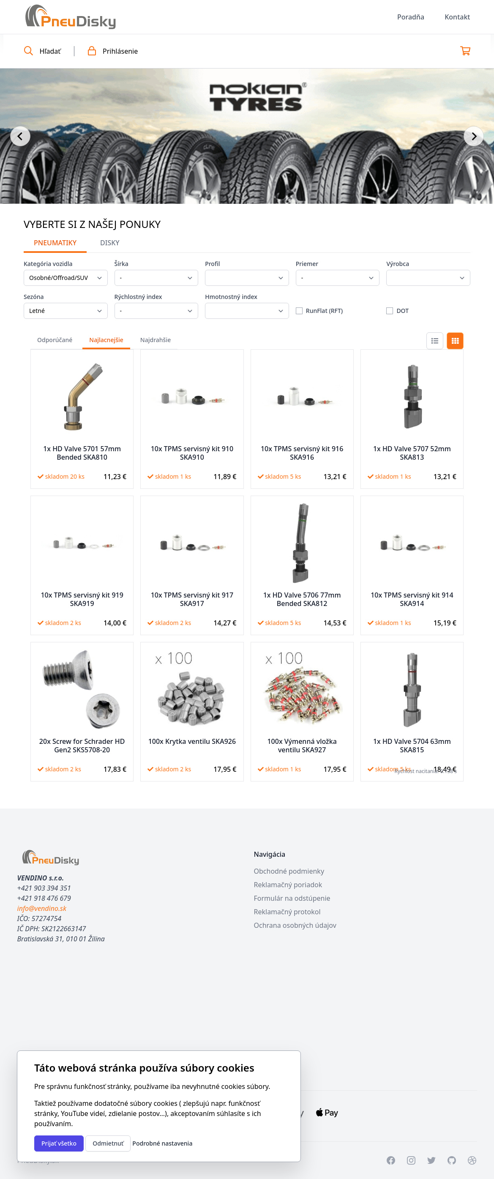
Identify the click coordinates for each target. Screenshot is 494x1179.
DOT (402, 311)
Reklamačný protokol (287, 911)
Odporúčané (54, 340)
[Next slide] (474, 136)
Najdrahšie (155, 340)
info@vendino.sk (41, 908)
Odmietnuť (108, 1143)
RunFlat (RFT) (324, 311)
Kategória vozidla (48, 264)
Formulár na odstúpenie (292, 898)
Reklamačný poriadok (288, 884)
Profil (212, 264)
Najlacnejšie (106, 340)
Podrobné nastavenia (162, 1143)
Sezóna (34, 297)
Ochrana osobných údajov (295, 925)
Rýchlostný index (138, 297)
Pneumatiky (55, 242)
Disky (110, 242)
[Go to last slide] (20, 136)
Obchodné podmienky (289, 871)
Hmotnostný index (231, 297)
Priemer (307, 264)
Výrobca (397, 264)
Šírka (121, 264)
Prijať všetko (58, 1143)
